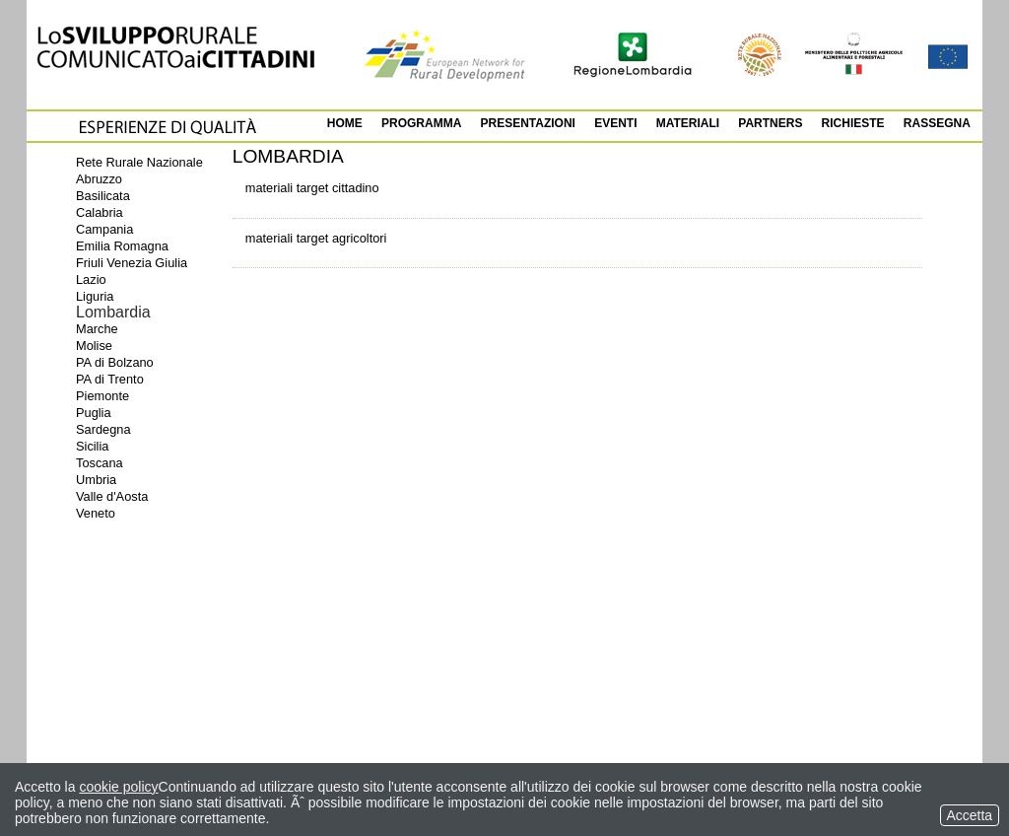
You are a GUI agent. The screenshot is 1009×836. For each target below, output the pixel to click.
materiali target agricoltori (316, 238)
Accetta (969, 815)
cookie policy (118, 787)
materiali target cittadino (312, 187)
